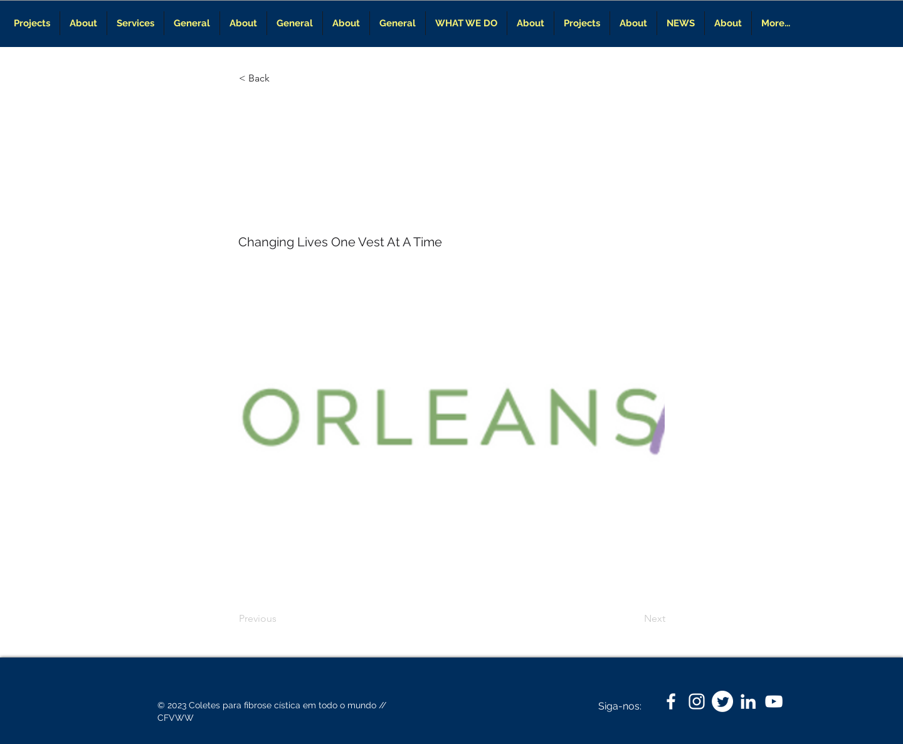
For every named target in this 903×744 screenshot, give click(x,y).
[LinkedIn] (748, 701)
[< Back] (280, 78)
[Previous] (280, 618)
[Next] (634, 618)
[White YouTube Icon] (773, 701)
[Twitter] (722, 701)
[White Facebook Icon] (671, 701)
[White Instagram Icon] (696, 701)
